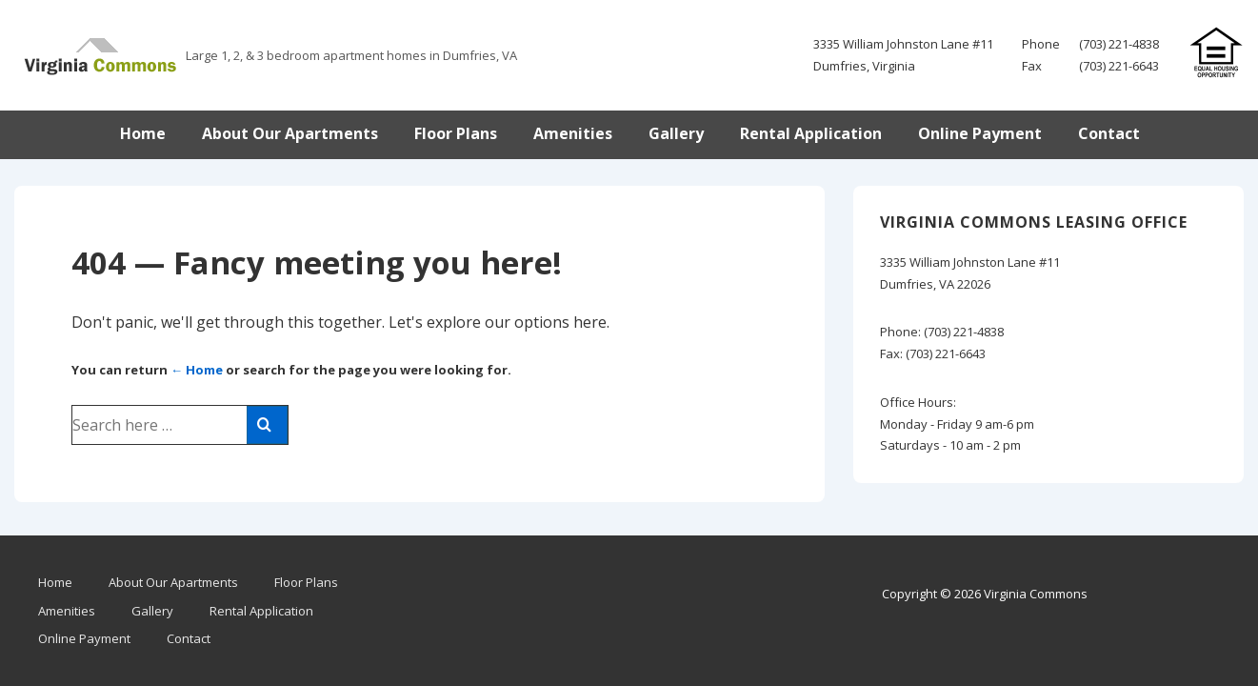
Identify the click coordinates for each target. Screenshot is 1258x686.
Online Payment (980, 133)
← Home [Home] (196, 369)
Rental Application (811, 133)
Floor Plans (455, 133)
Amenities (572, 133)
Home (143, 133)
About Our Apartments (290, 133)
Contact (1109, 133)
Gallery (676, 133)
